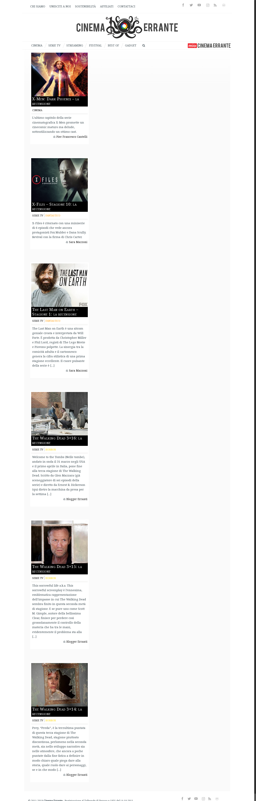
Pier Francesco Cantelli (71, 137)
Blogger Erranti (76, 499)
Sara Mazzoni (78, 242)
